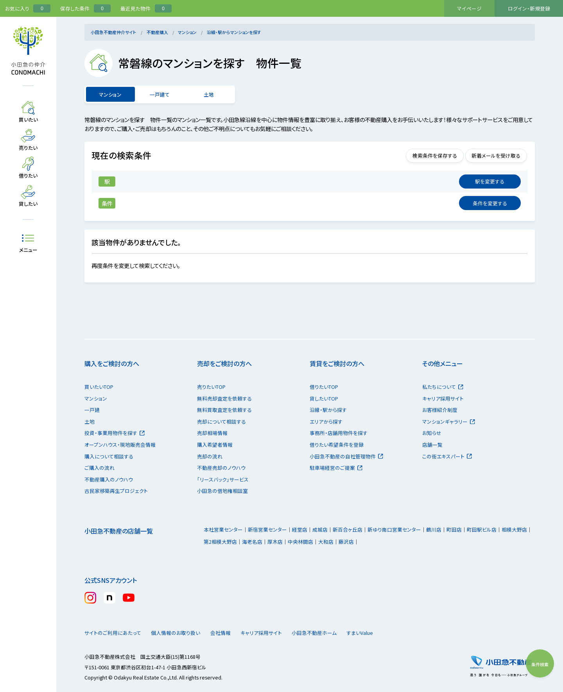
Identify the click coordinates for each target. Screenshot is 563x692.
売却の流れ (209, 456)
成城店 (320, 529)
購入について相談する (108, 456)
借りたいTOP (324, 386)
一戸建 (92, 409)
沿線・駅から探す (328, 409)
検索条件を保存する (424, 155)
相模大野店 (514, 529)
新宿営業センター (267, 529)
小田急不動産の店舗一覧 (118, 531)
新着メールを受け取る (492, 155)
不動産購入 (157, 32)
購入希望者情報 (215, 444)
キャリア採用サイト (443, 398)
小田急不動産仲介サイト (113, 32)
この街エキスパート (447, 456)
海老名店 (252, 541)
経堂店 (299, 529)
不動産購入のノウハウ (108, 479)
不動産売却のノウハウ (221, 467)
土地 (209, 94)
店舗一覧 (432, 444)
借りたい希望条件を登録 (337, 444)
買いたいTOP (98, 386)
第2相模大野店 (220, 541)
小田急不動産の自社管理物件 (346, 456)
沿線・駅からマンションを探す (234, 32)
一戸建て (159, 94)
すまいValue (386, 632)
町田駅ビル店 (482, 529)
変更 (490, 181)
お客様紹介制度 (439, 409)
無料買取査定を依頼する (224, 409)
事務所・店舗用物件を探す (339, 433)
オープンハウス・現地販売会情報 (120, 444)
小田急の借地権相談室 (222, 490)
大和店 (325, 541)
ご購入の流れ (99, 467)
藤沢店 (346, 541)
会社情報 (231, 632)
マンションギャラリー (448, 421)
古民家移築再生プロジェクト (116, 490)
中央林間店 (300, 541)
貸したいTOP (324, 398)
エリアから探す (326, 421)
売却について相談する (221, 421)
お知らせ (431, 433)
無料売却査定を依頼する (224, 398)
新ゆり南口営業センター (394, 529)
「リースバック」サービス (223, 479)
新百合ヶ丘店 (347, 529)
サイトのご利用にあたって (112, 632)
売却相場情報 (212, 433)
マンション (187, 32)
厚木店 (275, 541)
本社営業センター (223, 529)
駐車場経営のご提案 (336, 467)
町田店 (454, 529)
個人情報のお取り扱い (179, 632)
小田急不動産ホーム (333, 632)
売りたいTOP (211, 386)
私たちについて (442, 386)
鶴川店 (433, 529)
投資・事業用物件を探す (114, 433)
